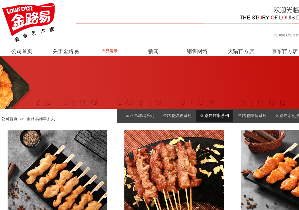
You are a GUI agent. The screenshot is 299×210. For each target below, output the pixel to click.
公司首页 (9, 118)
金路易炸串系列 (41, 118)
